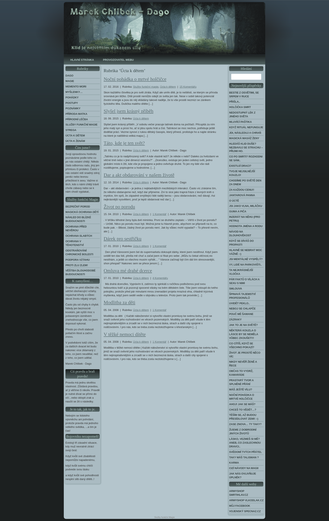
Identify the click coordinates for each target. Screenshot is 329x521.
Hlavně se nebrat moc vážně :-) (245, 252)
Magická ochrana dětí (81, 212)
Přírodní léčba (76, 119)
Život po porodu (119, 206)
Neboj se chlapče (242, 308)
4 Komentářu (160, 278)
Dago (69, 75)
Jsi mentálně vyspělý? (245, 259)
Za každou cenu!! (241, 189)
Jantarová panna (242, 195)
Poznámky (72, 108)
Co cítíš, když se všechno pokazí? (241, 345)
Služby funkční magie (81, 124)
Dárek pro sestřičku (122, 238)
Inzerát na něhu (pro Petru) (244, 218)
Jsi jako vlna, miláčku (245, 206)
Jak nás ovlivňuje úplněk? (242, 475)
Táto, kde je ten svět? (124, 143)
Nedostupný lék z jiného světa (242, 114)
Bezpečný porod (77, 206)
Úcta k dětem (75, 135)
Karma (234, 462)
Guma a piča (237, 211)
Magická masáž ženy (244, 138)
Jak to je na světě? (243, 325)
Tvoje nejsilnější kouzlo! (242, 173)
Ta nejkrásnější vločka (241, 271)
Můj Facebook (239, 505)
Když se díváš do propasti (241, 242)
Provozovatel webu (118, 59)
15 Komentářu (188, 86)
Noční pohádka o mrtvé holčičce (135, 79)
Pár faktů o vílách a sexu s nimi (244, 281)
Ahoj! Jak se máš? (242, 404)
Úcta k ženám (75, 141)
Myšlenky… (74, 92)
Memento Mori (75, 86)
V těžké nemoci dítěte (125, 334)
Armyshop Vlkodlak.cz (246, 500)
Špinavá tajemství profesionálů (242, 295)
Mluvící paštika (240, 121)
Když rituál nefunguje (246, 127)
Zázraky (235, 319)
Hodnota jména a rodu (245, 226)
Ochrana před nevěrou (76, 228)
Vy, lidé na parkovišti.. (245, 264)
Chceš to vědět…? (242, 409)
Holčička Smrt (240, 107)
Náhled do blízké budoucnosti (78, 219)
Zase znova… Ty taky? (245, 424)
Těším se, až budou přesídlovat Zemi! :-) (243, 416)
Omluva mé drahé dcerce (128, 270)
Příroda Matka (76, 113)
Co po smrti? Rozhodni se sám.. (245, 158)
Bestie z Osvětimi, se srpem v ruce (244, 94)
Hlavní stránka (82, 59)
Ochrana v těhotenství (74, 243)
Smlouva (235, 288)
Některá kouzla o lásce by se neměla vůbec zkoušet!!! (243, 334)
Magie (69, 81)
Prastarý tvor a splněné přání (241, 382)
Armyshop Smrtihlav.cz (238, 492)
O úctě (234, 200)
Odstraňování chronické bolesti (79, 252)
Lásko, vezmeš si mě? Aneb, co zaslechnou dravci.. (245, 442)
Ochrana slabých (78, 235)
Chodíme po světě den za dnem (245, 182)
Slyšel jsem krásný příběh (128, 111)
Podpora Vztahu (77, 259)
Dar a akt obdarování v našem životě (139, 175)
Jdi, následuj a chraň (245, 132)
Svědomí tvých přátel (245, 452)
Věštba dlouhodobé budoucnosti (80, 272)
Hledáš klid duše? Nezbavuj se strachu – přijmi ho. (246, 147)
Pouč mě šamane (241, 314)
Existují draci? (240, 165)
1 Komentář (159, 214)
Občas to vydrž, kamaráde (241, 372)
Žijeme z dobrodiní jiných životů (242, 431)
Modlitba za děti (119, 302)
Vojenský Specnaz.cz (245, 511)
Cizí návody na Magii (243, 468)
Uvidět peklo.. (239, 303)
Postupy (71, 102)
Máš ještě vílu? (240, 389)
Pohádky (71, 97)
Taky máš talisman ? (244, 457)
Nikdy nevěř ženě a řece (243, 363)
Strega (70, 130)
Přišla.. (234, 101)
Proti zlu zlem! (76, 265)
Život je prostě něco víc (244, 354)
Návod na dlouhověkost (240, 233)
